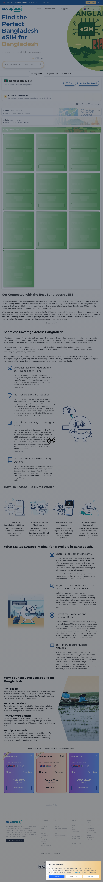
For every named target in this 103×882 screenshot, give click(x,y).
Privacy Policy (76, 872)
